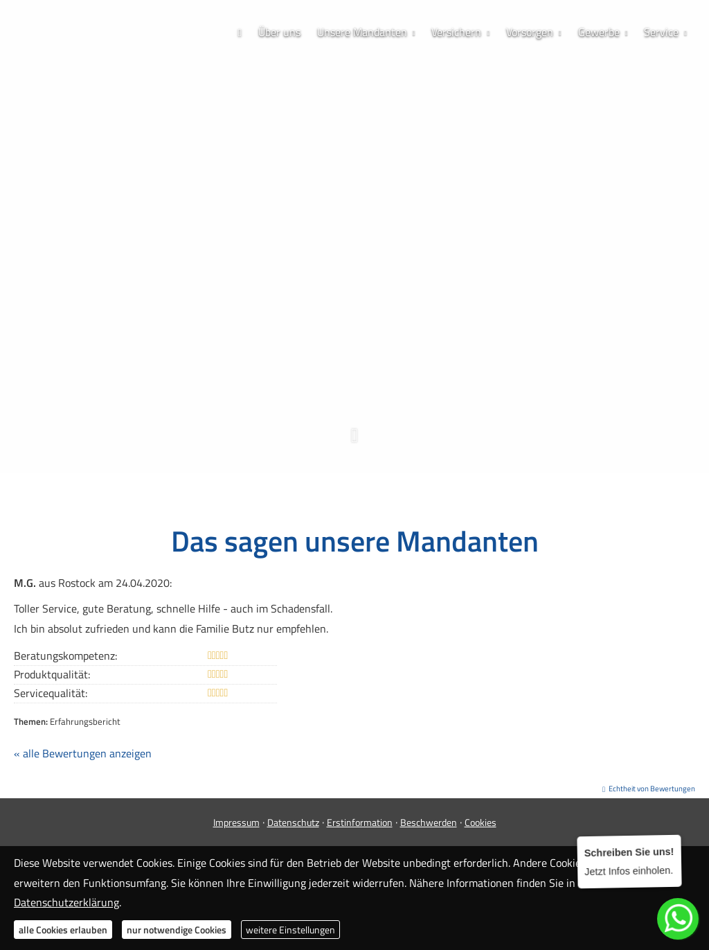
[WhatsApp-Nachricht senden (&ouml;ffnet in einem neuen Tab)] (368, 359)
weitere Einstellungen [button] (290, 929)
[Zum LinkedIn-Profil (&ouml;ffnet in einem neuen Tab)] (396, 359)
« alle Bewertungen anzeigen (83, 753)
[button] (354, 442)
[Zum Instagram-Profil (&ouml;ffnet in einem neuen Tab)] (340, 359)
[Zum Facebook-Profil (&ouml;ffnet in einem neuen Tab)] (313, 359)
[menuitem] (239, 32)
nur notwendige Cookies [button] (176, 929)
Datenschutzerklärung (66, 902)
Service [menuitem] (661, 32)
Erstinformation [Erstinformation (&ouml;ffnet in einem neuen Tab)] (360, 822)
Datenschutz (293, 822)
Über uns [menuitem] (279, 32)
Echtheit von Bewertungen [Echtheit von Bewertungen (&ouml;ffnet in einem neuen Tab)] (652, 788)
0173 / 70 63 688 (354, 334)
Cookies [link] (480, 822)
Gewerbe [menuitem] (599, 32)
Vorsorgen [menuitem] (529, 32)
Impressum (236, 822)
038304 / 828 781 (359, 313)
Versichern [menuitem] (456, 32)
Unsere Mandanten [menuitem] (362, 32)
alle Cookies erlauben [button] (63, 929)
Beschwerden (428, 822)
